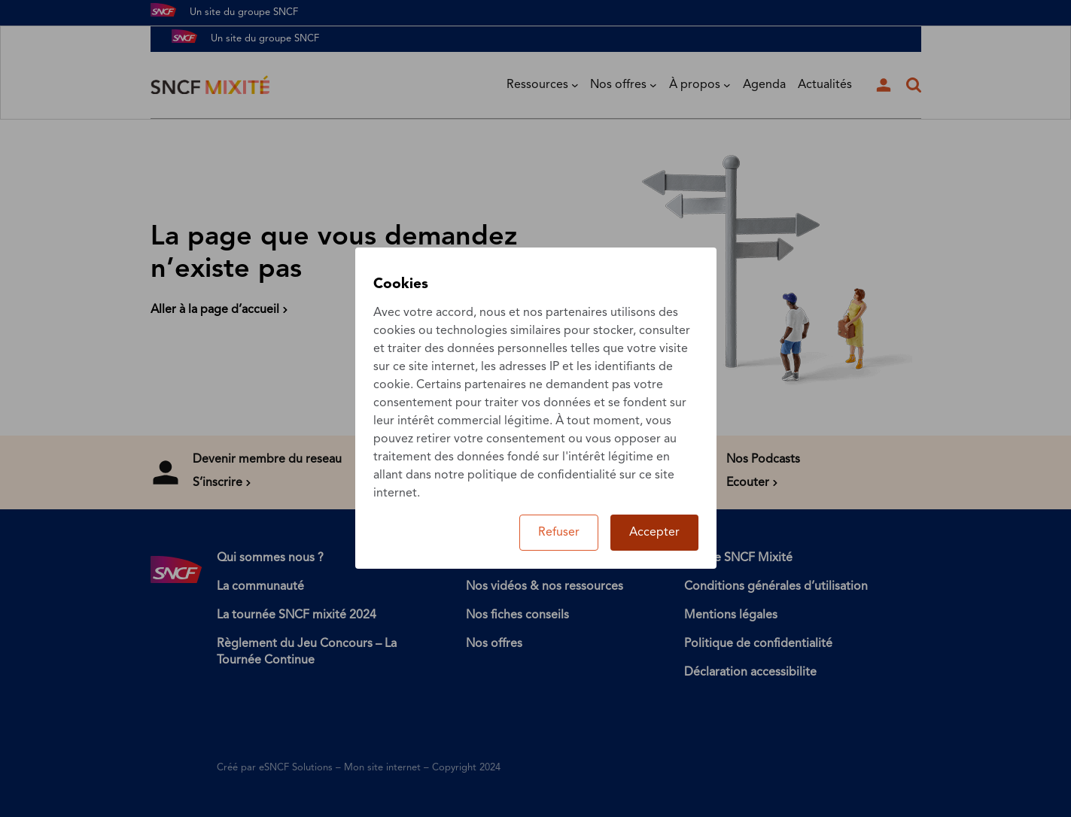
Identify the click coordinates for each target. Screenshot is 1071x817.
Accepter (654, 533)
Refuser (559, 533)
